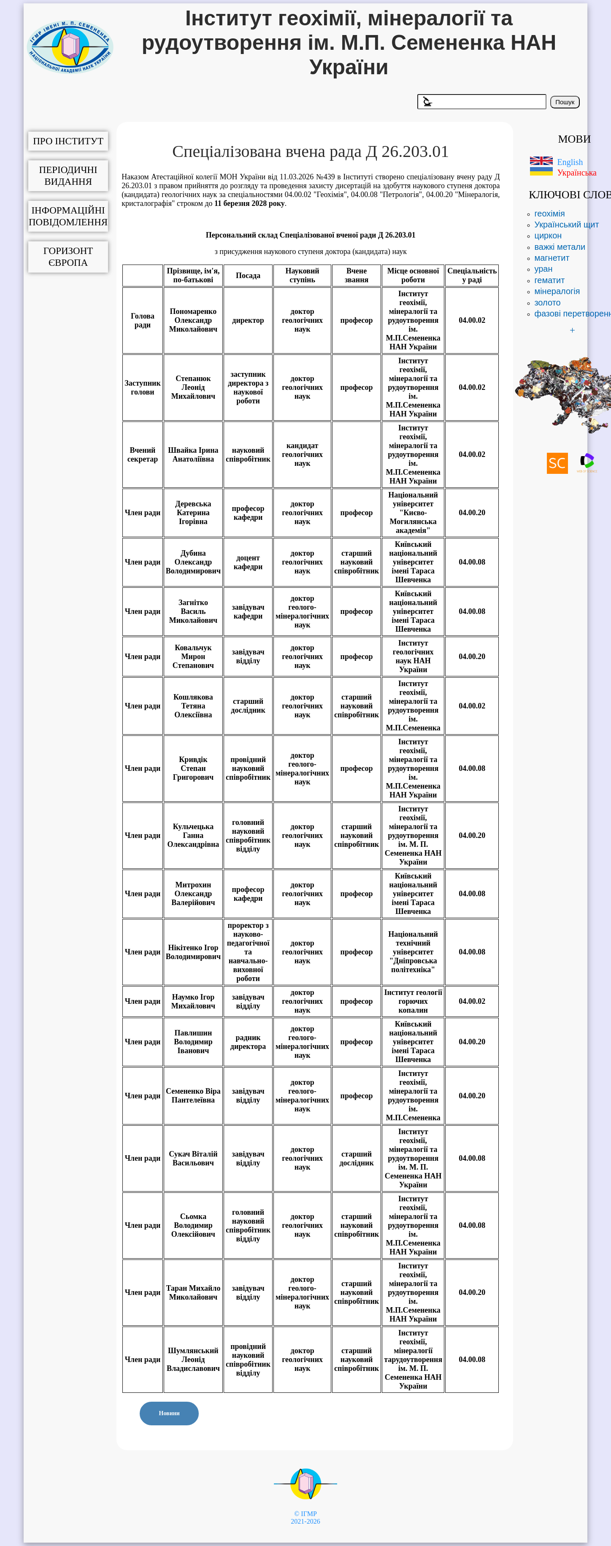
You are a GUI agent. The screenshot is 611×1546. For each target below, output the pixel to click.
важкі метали (559, 246)
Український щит (566, 224)
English (570, 162)
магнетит (551, 257)
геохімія (549, 213)
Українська (577, 172)
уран (543, 268)
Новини (169, 1413)
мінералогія (557, 291)
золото (547, 302)
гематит (549, 280)
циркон (548, 235)
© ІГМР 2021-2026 (305, 1517)
